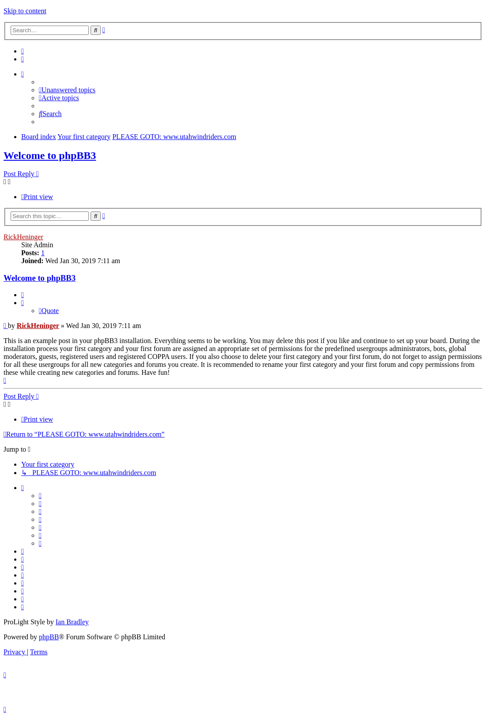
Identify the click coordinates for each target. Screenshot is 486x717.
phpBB (49, 637)
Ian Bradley (72, 622)
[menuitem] (22, 51)
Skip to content (25, 11)
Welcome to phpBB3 (50, 155)
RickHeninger (23, 237)
